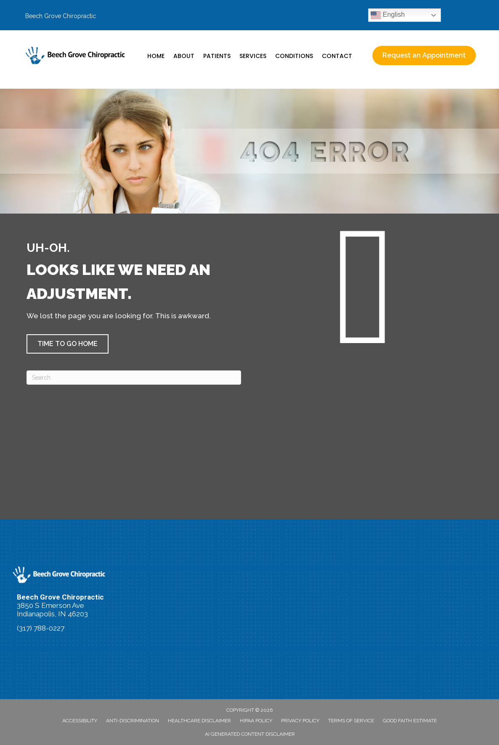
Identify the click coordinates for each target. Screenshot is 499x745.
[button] (68, 344)
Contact (337, 56)
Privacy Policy (300, 721)
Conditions (294, 56)
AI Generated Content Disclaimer (250, 734)
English (388, 15)
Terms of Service (351, 721)
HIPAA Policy (256, 721)
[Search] (134, 377)
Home (156, 56)
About (183, 56)
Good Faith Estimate (410, 721)
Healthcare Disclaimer (199, 721)
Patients (217, 56)
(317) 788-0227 (40, 628)
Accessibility (79, 721)
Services (252, 56)
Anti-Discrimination (132, 721)
